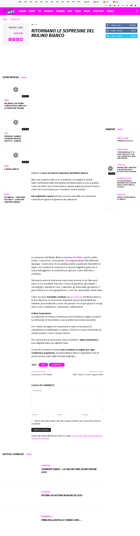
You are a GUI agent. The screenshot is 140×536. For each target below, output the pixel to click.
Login (22, 11)
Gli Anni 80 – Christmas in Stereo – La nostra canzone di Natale (14, 199)
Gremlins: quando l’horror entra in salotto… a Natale (12, 138)
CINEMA (60, 11)
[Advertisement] (121, 82)
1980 (25, 2)
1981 (30, 2)
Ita (87, 2)
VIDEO (110, 11)
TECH (78, 11)
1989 (73, 2)
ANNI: (20, 2)
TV (39, 11)
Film (5, 133)
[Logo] (10, 11)
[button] (137, 11)
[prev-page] (107, 208)
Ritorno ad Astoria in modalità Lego (62, 495)
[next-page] (111, 208)
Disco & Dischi (122, 149)
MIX (70, 11)
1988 (67, 2)
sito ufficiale (76, 297)
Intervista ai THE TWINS (41, 374)
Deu (115, 2)
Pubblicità (121, 194)
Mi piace (132, 25)
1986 (57, 2)
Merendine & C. (47, 516)
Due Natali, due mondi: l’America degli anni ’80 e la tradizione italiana (15, 105)
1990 (78, 2)
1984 (46, 2)
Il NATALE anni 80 (11, 169)
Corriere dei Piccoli (125, 141)
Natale (6, 100)
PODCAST (98, 11)
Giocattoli (15, 19)
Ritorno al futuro (124, 178)
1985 (52, 2)
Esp (105, 2)
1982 (36, 2)
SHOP (32, 11)
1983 (41, 2)
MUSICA (48, 11)
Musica (6, 194)
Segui (133, 31)
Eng (96, 2)
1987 (62, 2)
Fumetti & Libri (122, 138)
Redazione (18, 33)
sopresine (56, 365)
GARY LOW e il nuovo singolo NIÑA (88, 374)
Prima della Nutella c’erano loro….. (62, 520)
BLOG (87, 11)
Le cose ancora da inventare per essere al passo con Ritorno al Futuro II (126, 184)
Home (5, 19)
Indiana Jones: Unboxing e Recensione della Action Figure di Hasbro (126, 169)
